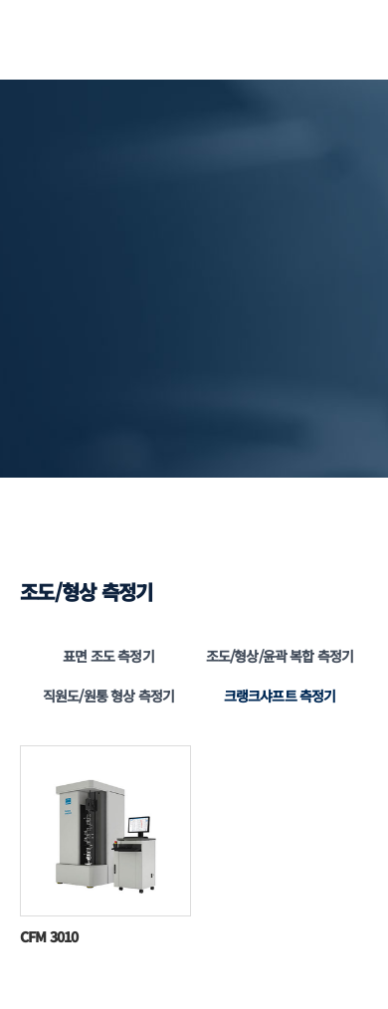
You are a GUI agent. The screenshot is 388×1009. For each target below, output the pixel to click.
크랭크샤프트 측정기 (280, 696)
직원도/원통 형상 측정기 (108, 696)
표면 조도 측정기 (108, 656)
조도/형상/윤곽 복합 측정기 (279, 656)
